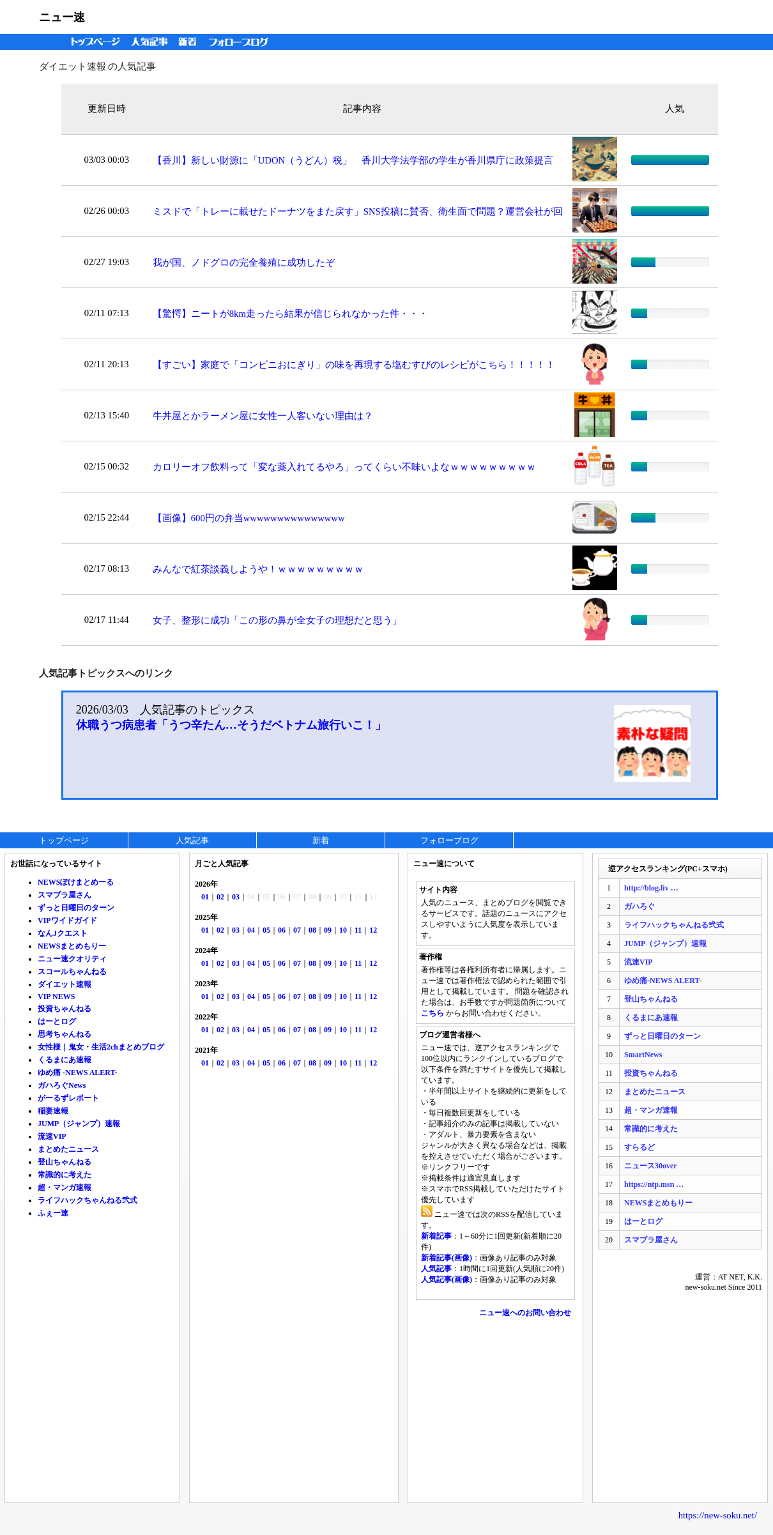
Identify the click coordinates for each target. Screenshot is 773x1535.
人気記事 (151, 42)
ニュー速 (62, 17)
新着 (189, 42)
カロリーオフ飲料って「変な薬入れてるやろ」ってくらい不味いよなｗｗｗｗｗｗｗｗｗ (344, 467)
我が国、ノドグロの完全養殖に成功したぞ (244, 262)
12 (373, 930)
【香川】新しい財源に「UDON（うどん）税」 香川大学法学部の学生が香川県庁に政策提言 (353, 160)
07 (297, 930)
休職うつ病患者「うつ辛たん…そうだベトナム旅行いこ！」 (231, 725)
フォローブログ (242, 42)
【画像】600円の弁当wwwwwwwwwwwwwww (249, 518)
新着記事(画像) (446, 1257)
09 (328, 930)
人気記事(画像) (446, 1279)
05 (266, 930)
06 (282, 930)
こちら (432, 1013)
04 (251, 930)
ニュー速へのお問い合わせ (525, 1312)
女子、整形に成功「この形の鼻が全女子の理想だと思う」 (277, 620)
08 (312, 930)
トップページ (92, 42)
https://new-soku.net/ (717, 1515)
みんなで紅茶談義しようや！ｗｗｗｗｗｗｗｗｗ (258, 569)
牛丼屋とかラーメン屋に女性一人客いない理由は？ (263, 416)
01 (205, 896)
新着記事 (436, 1236)
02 (220, 896)
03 (236, 896)
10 (343, 930)
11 (358, 930)
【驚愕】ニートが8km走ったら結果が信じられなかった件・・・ (290, 314)
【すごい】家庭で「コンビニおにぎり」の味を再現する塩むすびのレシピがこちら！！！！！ (354, 365)
